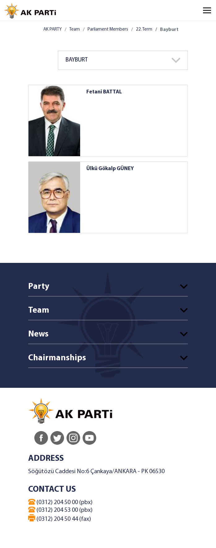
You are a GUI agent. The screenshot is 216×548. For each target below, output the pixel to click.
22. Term (144, 29)
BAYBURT (77, 60)
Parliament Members (108, 29)
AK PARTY (52, 29)
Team (74, 29)
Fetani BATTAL (104, 92)
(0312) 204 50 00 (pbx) (60, 502)
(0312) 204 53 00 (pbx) (60, 510)
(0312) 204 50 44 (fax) (59, 518)
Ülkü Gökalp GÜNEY (110, 168)
